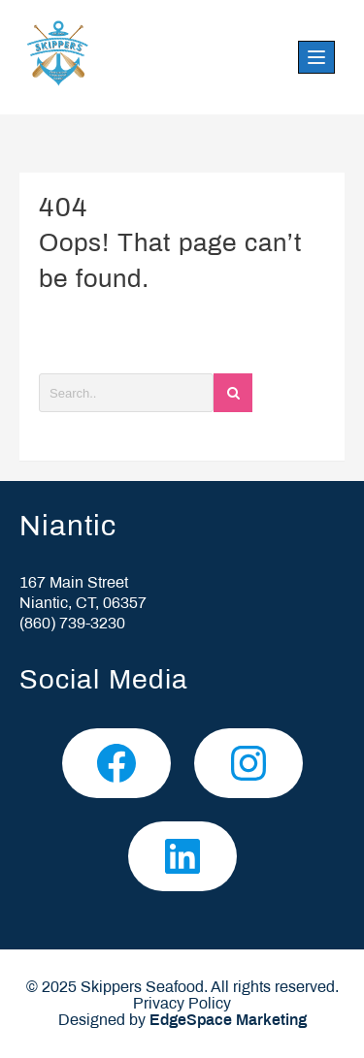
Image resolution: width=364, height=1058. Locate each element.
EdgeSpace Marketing (228, 1020)
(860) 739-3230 (72, 624)
